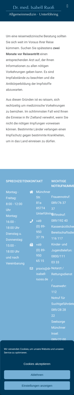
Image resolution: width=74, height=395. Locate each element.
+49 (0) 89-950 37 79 (40, 229)
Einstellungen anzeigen (37, 385)
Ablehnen (37, 374)
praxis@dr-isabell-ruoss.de (40, 274)
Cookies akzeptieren (37, 363)
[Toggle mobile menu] (67, 6)
